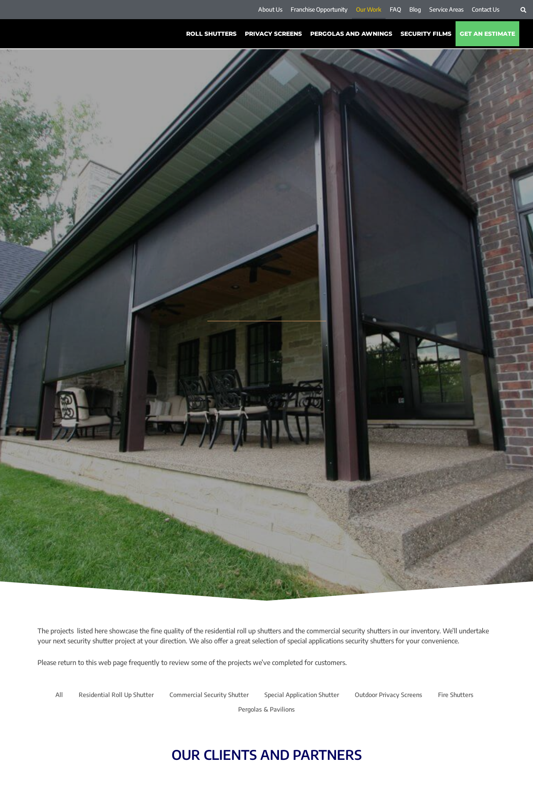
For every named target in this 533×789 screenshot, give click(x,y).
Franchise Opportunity (319, 9)
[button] (523, 10)
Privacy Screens (273, 33)
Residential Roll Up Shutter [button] (108, 695)
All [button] (49, 695)
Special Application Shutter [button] (303, 695)
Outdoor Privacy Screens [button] (394, 695)
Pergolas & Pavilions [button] (267, 711)
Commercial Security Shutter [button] (206, 695)
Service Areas (446, 9)
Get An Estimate (487, 33)
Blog (415, 9)
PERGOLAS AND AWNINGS (351, 33)
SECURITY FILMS (426, 33)
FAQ (395, 9)
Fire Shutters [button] (465, 695)
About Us (270, 9)
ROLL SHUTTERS (211, 33)
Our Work (368, 9)
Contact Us (485, 9)
